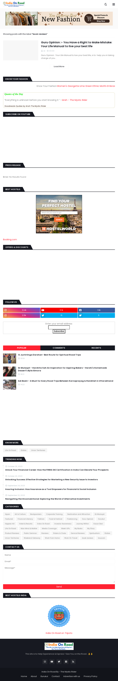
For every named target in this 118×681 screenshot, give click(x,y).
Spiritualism (94, 533)
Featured (9, 519)
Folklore (41, 519)
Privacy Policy (90, 676)
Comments (59, 347)
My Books (79, 528)
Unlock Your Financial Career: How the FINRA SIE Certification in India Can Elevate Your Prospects (56, 470)
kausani (101, 538)
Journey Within (82, 523)
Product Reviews (12, 533)
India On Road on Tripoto (59, 633)
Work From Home (52, 538)
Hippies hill (9, 523)
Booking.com (10, 239)
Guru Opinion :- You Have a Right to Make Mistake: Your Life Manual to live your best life (76, 44)
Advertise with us (71, 676)
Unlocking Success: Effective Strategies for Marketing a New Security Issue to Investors (51, 479)
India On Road (43, 523)
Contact (56, 676)
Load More (59, 66)
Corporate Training (54, 514)
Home (24, 676)
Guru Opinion (87, 519)
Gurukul (101, 519)
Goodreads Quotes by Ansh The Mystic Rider (25, 106)
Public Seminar (30, 533)
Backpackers (35, 514)
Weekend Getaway (32, 538)
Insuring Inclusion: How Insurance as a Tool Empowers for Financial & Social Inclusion (50, 489)
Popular (21, 347)
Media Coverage (49, 528)
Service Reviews (78, 533)
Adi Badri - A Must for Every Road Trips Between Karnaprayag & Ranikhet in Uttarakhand (65, 381)
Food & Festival (55, 519)
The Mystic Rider (69, 671)
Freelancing (72, 519)
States (23, 450)
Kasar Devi (98, 523)
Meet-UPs (65, 528)
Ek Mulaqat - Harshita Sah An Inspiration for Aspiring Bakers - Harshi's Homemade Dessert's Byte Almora (62, 369)
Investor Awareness (62, 523)
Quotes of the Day (13, 94)
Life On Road (10, 450)
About (34, 676)
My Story (90, 528)
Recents (96, 347)
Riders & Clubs (59, 533)
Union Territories (38, 450)
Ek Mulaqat (99, 514)
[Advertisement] (59, 274)
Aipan (7, 514)
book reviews (87, 538)
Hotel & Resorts (25, 523)
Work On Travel (70, 538)
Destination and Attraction (78, 514)
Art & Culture (20, 514)
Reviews (45, 533)
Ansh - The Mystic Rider (74, 100)
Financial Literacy (25, 519)
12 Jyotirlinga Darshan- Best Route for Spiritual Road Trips (49, 354)
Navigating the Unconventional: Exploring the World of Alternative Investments (47, 499)
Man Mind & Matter (29, 528)
